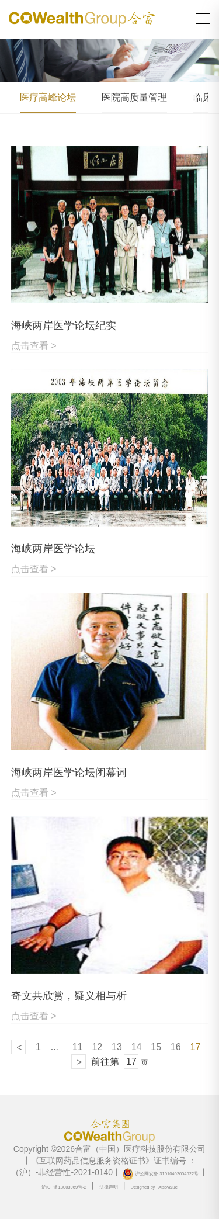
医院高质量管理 (134, 97)
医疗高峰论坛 (48, 97)
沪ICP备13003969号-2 (63, 1187)
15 (156, 1047)
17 (195, 1047)
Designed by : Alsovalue (154, 1187)
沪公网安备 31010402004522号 (160, 1173)
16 (176, 1047)
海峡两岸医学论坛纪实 (63, 325)
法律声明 (108, 1187)
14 (136, 1047)
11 (77, 1047)
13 (117, 1047)
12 (97, 1047)
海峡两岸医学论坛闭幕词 (69, 772)
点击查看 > (34, 346)
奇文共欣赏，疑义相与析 (69, 996)
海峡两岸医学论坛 (53, 549)
